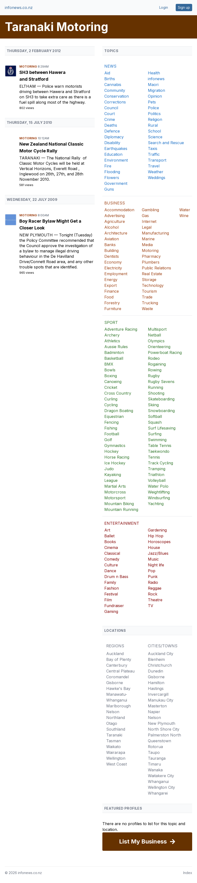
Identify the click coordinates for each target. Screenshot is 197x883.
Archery (112, 335)
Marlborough (118, 705)
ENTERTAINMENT (121, 523)
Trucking (150, 302)
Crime (109, 119)
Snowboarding (161, 410)
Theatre (155, 599)
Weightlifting (159, 492)
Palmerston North (164, 735)
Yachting (156, 503)
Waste (147, 308)
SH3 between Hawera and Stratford (42, 76)
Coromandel (117, 676)
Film (108, 599)
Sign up (184, 7)
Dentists (111, 256)
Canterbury (116, 665)
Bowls (109, 369)
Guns (109, 189)
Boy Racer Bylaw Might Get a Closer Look (50, 224)
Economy (113, 262)
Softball (155, 416)
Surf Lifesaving (161, 428)
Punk (153, 576)
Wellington (115, 758)
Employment (115, 273)
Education (113, 154)
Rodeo (154, 358)
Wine (184, 215)
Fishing (110, 428)
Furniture (112, 308)
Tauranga (157, 758)
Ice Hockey (114, 463)
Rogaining (157, 364)
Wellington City (161, 787)
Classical (112, 553)
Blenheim (156, 659)
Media (147, 244)
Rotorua (155, 746)
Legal (147, 227)
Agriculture (114, 221)
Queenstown (159, 740)
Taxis (152, 148)
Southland (115, 729)
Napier (154, 711)
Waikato (113, 746)
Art (107, 530)
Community (114, 90)
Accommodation (119, 209)
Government (115, 183)
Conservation (116, 96)
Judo (109, 468)
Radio (153, 582)
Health (154, 72)
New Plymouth (36, 235)
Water (184, 209)
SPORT (111, 322)
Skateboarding (161, 399)
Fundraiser (114, 605)
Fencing (111, 422)
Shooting (156, 393)
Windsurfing (159, 497)
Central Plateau (120, 671)
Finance (111, 291)
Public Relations (156, 268)
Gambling (150, 209)
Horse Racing (116, 457)
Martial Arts (115, 486)
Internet (149, 221)
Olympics (156, 340)
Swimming (157, 439)
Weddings (156, 177)
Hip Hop (155, 535)
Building (111, 250)
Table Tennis (159, 445)
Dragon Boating (118, 410)
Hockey (111, 451)
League (111, 480)
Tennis (154, 457)
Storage (149, 279)
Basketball (113, 358)
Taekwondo (158, 451)
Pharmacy (151, 256)
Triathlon (156, 474)
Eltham (28, 86)
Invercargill (158, 694)
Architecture (115, 233)
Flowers (111, 177)
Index (187, 873)
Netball (154, 335)
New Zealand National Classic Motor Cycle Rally (51, 147)
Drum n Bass (116, 576)
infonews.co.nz (19, 7)
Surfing (154, 433)
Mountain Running (121, 509)
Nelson (112, 711)
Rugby (154, 375)
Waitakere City (161, 775)
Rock (152, 594)
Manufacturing (155, 233)
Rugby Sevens (161, 381)
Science (155, 136)
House (154, 547)
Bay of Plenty (118, 659)
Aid (107, 72)
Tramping (156, 468)
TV (150, 605)
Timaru (154, 764)
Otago (111, 723)
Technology (153, 285)
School (154, 131)
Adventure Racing (120, 329)
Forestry (112, 302)
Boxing (110, 375)
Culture (111, 565)
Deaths (110, 125)
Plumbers (150, 262)
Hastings (156, 688)
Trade (147, 297)
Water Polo (158, 486)
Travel (153, 166)
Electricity (113, 268)
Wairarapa (115, 752)
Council (111, 107)
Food (109, 297)
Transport (157, 160)
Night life (156, 565)
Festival (111, 594)
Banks (110, 244)
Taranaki (30, 158)
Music (153, 559)
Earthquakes (115, 148)
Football (111, 433)
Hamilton (156, 682)
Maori (153, 84)
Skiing (153, 404)
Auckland (115, 653)
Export (110, 285)
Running (155, 387)
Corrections (115, 102)
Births (109, 78)
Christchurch (160, 665)
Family (110, 582)
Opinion (155, 96)
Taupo (154, 752)
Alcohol (111, 227)
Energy (110, 279)
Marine (148, 238)
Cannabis (112, 84)
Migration (156, 90)
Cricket (110, 387)
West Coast (116, 764)
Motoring (28, 66)
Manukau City (160, 700)
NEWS (110, 66)
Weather (155, 171)
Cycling (111, 404)
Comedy (111, 559)
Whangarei (158, 793)
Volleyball (157, 480)
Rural (153, 125)
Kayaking (112, 474)
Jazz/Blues (158, 553)
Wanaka (155, 769)
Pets (152, 102)
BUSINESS (114, 203)
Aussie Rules (116, 346)
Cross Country (117, 393)
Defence (112, 131)
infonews (156, 78)
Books (110, 541)
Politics (154, 113)
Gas (145, 215)
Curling (110, 399)
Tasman (113, 740)
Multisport (157, 329)
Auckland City (160, 653)
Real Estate (152, 273)
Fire (107, 166)
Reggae (154, 588)
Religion (155, 119)
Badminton (114, 352)
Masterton (157, 705)
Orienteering (159, 346)
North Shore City (163, 729)
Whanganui (158, 781)
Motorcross (115, 492)
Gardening (157, 530)
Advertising (114, 215)
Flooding (112, 171)
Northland (115, 717)
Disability (112, 142)
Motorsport (114, 497)
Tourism (149, 291)
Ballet (109, 535)
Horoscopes (159, 541)
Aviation (111, 238)
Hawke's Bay (118, 688)
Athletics (112, 340)
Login (163, 7)
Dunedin (155, 671)
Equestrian (114, 416)
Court (109, 113)
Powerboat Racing (165, 352)
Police (153, 107)
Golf (108, 439)
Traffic (154, 154)
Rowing (154, 369)
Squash (155, 422)
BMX (108, 364)
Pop (151, 570)
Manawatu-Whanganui (116, 697)
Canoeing (112, 381)
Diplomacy (114, 136)
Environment (116, 160)
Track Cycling (160, 463)
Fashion (111, 588)
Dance (110, 570)
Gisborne (114, 682)
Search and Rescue (166, 142)
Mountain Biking (119, 503)
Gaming (111, 611)
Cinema (111, 547)
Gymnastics (114, 445)
